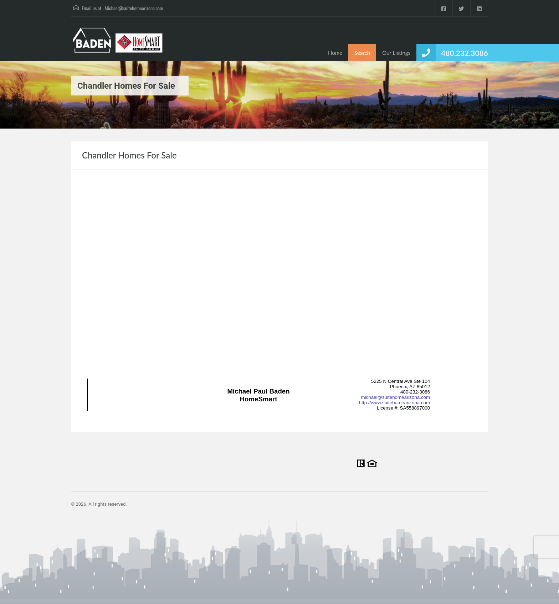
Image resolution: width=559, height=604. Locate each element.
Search (362, 53)
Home (335, 53)
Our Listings (396, 53)
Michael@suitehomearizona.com (134, 8)
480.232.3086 (464, 52)
